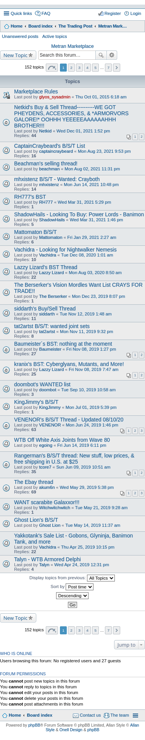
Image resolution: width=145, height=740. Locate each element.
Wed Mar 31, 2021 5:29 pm (84, 202)
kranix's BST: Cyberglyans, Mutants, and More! (69, 364)
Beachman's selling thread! (45, 163)
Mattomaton (50, 237)
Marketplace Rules (36, 91)
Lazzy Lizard (51, 272)
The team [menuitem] (119, 715)
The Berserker (53, 296)
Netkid (45, 131)
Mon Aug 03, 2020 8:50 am (95, 272)
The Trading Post (75, 26)
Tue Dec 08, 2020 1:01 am (87, 255)
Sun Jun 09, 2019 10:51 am (83, 467)
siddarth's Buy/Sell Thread (45, 308)
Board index (40, 26)
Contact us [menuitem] (90, 715)
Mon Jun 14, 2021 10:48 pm (91, 184)
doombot (47, 389)
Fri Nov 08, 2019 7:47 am (93, 369)
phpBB (34, 725)
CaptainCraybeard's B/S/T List (49, 146)
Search (101, 55)
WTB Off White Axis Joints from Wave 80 (62, 440)
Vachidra (47, 255)
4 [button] (87, 67)
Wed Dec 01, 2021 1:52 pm (83, 131)
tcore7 (45, 467)
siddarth (47, 314)
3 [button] (79, 67)
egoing (45, 445)
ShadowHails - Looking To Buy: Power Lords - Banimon (79, 214)
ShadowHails (51, 219)
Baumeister (50, 349)
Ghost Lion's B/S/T (36, 520)
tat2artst (47, 331)
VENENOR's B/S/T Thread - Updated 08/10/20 (68, 420)
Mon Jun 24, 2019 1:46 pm (92, 425)
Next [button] (116, 68)
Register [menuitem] (113, 13)
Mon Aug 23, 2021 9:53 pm (104, 151)
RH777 (46, 202)
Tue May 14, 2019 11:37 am (92, 525)
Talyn (44, 564)
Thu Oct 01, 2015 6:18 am (100, 97)
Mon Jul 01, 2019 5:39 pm (91, 407)
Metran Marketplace (113, 26)
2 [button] (71, 67)
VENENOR (50, 425)
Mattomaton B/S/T (35, 232)
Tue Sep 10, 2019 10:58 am (88, 389)
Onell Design (71, 729)
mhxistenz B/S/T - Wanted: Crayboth (57, 179)
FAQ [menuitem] (46, 13)
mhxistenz (49, 184)
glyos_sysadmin (54, 97)
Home (17, 26)
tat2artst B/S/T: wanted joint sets (52, 326)
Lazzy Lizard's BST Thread (45, 267)
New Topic (15, 55)
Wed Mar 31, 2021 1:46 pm (96, 219)
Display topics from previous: (72, 578)
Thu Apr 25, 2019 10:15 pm (87, 547)
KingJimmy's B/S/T (36, 402)
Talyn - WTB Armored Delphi (47, 559)
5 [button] (95, 67)
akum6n (47, 487)
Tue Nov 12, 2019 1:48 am (85, 314)
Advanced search (112, 55)
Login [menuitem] (135, 13)
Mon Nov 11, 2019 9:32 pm (86, 331)
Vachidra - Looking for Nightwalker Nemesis (65, 250)
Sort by (72, 586)
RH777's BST (30, 197)
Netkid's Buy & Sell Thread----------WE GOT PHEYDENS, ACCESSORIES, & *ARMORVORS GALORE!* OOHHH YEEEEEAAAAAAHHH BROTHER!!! (71, 116)
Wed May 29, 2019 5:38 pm (87, 487)
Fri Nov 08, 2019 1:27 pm (91, 349)
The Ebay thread (33, 482)
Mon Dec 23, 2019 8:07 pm (98, 296)
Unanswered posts (20, 36)
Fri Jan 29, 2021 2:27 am (91, 237)
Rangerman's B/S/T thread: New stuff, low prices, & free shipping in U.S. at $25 (74, 458)
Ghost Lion (49, 525)
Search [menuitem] (138, 27)
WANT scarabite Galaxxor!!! (46, 502)
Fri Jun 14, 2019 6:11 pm (81, 445)
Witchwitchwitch (54, 507)
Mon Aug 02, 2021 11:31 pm (92, 169)
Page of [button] (52, 68)
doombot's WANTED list (42, 384)
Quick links (21, 13)
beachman (49, 169)
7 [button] (109, 67)
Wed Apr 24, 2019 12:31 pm (81, 564)
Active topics (54, 36)
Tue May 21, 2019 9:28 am (101, 507)
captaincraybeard (56, 151)
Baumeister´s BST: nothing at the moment (63, 344)
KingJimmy (49, 407)
